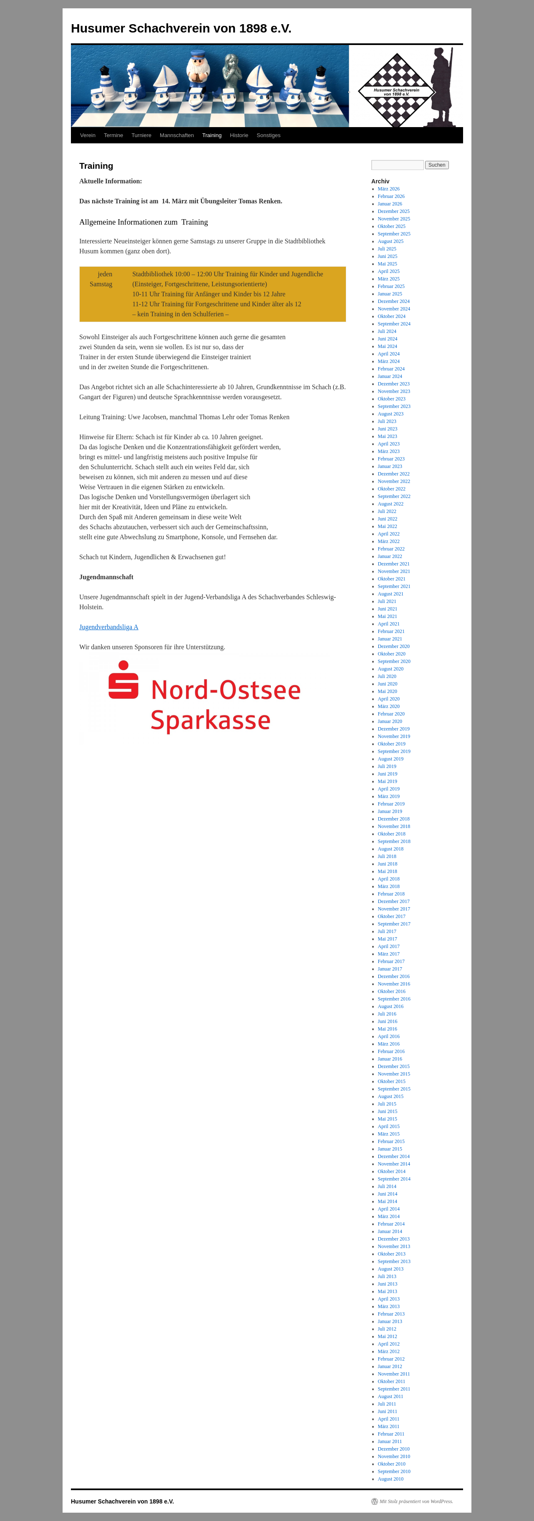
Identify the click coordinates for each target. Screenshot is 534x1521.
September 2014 (394, 1179)
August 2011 (390, 1396)
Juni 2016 (388, 1021)
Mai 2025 (387, 264)
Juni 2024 (388, 339)
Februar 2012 (391, 1359)
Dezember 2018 (394, 819)
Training (212, 135)
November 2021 (394, 571)
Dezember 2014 (394, 1156)
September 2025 (394, 234)
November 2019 (394, 736)
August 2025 (391, 241)
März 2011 (389, 1426)
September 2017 (394, 924)
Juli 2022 (387, 511)
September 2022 (394, 496)
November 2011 (394, 1374)
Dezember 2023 (394, 384)
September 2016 (394, 999)
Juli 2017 (387, 931)
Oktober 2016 (392, 991)
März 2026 (389, 189)
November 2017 (394, 909)
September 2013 (394, 1261)
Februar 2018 (391, 894)
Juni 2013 (388, 1284)
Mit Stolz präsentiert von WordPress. (416, 1501)
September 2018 (394, 841)
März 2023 (389, 451)
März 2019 (389, 796)
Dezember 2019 (394, 729)
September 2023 (394, 406)
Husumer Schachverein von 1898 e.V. (181, 28)
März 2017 (389, 954)
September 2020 (394, 661)
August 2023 (391, 414)
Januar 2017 (390, 969)
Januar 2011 (390, 1441)
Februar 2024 (391, 369)
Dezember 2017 (394, 901)
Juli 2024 (387, 331)
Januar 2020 (390, 721)
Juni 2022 (388, 519)
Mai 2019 (387, 781)
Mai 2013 (387, 1291)
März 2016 (389, 1044)
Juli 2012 (387, 1329)
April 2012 (389, 1344)
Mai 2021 (387, 616)
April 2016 (389, 1036)
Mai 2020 (387, 691)
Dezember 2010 (394, 1449)
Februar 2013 (391, 1314)
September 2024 (394, 324)
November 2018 (394, 826)
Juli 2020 (387, 676)
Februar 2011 (391, 1434)
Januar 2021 (390, 639)
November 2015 (394, 1074)
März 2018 (389, 886)
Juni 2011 (388, 1411)
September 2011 (394, 1389)
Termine (113, 135)
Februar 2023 (391, 459)
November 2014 (394, 1164)
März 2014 (389, 1216)
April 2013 (389, 1299)
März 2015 (389, 1134)
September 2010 (394, 1471)
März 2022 (389, 541)
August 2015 (391, 1096)
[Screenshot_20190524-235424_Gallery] (204, 742)
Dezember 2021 (394, 564)
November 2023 (394, 391)
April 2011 (389, 1419)
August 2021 (391, 594)
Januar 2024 (390, 376)
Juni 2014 (388, 1194)
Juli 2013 (387, 1276)
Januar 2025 (390, 294)
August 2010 (391, 1479)
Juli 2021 (387, 601)
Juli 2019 (387, 766)
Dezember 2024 (394, 301)
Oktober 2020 (392, 654)
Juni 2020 (388, 684)
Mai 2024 (387, 346)
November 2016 (394, 984)
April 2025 (389, 271)
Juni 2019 (388, 774)
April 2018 (389, 879)
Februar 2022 (391, 549)
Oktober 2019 (392, 744)
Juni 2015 (388, 1111)
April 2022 (389, 534)
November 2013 (394, 1246)
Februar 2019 (391, 804)
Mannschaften (177, 135)
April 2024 (389, 354)
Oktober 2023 (392, 399)
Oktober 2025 (392, 226)
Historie (239, 135)
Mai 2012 (387, 1336)
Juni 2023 (388, 429)
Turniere (141, 135)
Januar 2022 (390, 556)
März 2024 (389, 361)
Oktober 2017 (392, 916)
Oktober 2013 (392, 1254)
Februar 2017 (391, 961)
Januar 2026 (390, 204)
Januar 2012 (390, 1366)
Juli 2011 (387, 1404)
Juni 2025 (388, 256)
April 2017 (389, 946)
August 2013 (391, 1269)
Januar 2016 (390, 1059)
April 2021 (389, 624)
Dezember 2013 (394, 1239)
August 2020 (391, 669)
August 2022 (391, 504)
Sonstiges (268, 135)
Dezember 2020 (394, 646)
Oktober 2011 (392, 1381)
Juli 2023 (387, 421)
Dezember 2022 (394, 474)
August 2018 (391, 849)
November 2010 (394, 1456)
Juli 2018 (387, 856)
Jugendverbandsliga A (109, 626)
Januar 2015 (390, 1149)
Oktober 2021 (392, 579)
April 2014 (389, 1209)
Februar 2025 (391, 286)
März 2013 (389, 1306)
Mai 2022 (387, 526)
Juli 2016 (387, 1014)
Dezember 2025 (394, 211)
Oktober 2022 (392, 489)
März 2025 (389, 279)
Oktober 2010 (392, 1464)
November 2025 (394, 219)
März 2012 (389, 1351)
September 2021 (394, 586)
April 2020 (389, 699)
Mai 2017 (387, 939)
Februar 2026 (391, 196)
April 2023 (389, 444)
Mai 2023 (387, 436)
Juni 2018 (388, 864)
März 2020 (389, 706)
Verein (88, 135)
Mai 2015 (387, 1119)
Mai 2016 (387, 1029)
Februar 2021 (391, 631)
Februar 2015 (391, 1141)
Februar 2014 (391, 1224)
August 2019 (391, 759)
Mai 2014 (387, 1201)
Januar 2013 (390, 1321)
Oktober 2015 (392, 1081)
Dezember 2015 (394, 1066)
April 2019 (389, 789)
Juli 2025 (387, 249)
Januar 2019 (390, 811)
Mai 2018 (387, 871)
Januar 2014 (390, 1231)
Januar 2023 (390, 466)
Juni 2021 (388, 609)
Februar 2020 (391, 714)
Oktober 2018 (392, 834)
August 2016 (391, 1006)
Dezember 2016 (394, 976)
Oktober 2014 (392, 1171)
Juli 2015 (387, 1104)
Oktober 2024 (392, 316)
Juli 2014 (387, 1186)
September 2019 (394, 751)
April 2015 (389, 1126)
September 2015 (394, 1089)
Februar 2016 (391, 1051)
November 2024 (394, 309)
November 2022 (394, 481)
